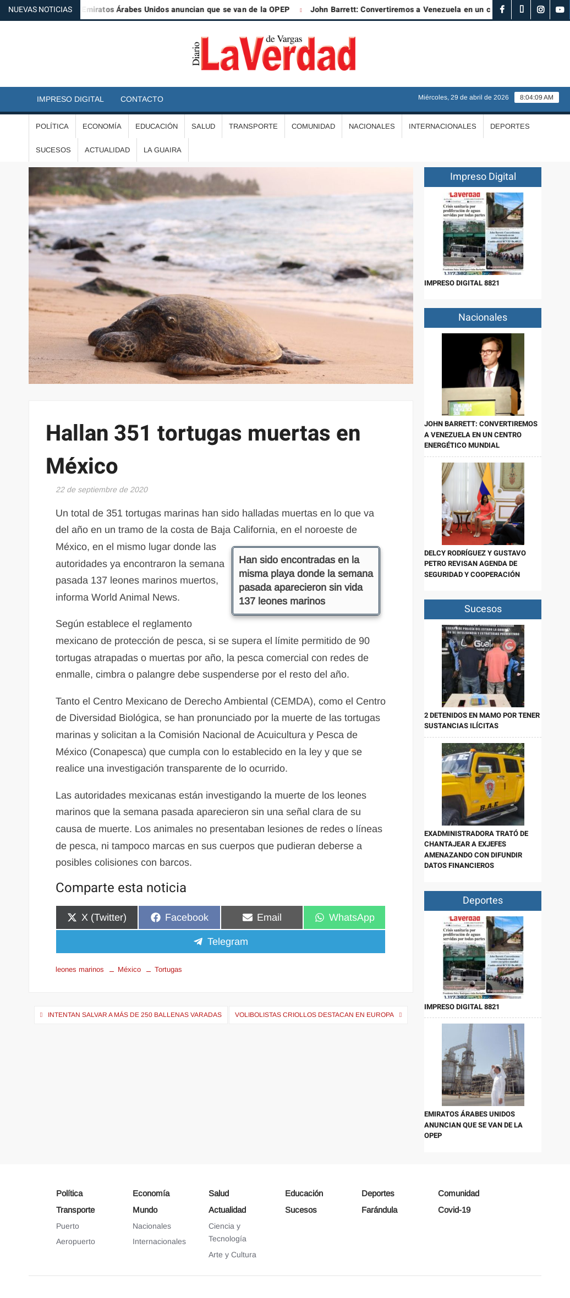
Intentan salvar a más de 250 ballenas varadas (135, 1015)
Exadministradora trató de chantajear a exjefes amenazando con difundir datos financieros (476, 849)
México (129, 969)
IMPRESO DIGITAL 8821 (462, 283)
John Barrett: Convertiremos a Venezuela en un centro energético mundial (481, 434)
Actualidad (107, 150)
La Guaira (163, 150)
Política (52, 126)
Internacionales (442, 126)
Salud (203, 126)
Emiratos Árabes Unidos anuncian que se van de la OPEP (195, 9)
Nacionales (372, 126)
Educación (156, 126)
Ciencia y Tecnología (227, 1233)
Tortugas (168, 969)
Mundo (145, 1209)
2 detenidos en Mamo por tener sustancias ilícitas (482, 721)
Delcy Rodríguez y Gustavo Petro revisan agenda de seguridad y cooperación (475, 564)
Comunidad (313, 126)
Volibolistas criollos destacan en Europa (314, 1015)
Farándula (379, 1209)
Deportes (510, 126)
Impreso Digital (70, 99)
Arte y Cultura (232, 1254)
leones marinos (80, 969)
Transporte (253, 126)
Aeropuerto (75, 1241)
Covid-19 (454, 1209)
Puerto (67, 1226)
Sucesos (53, 150)
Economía (102, 126)
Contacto (141, 99)
